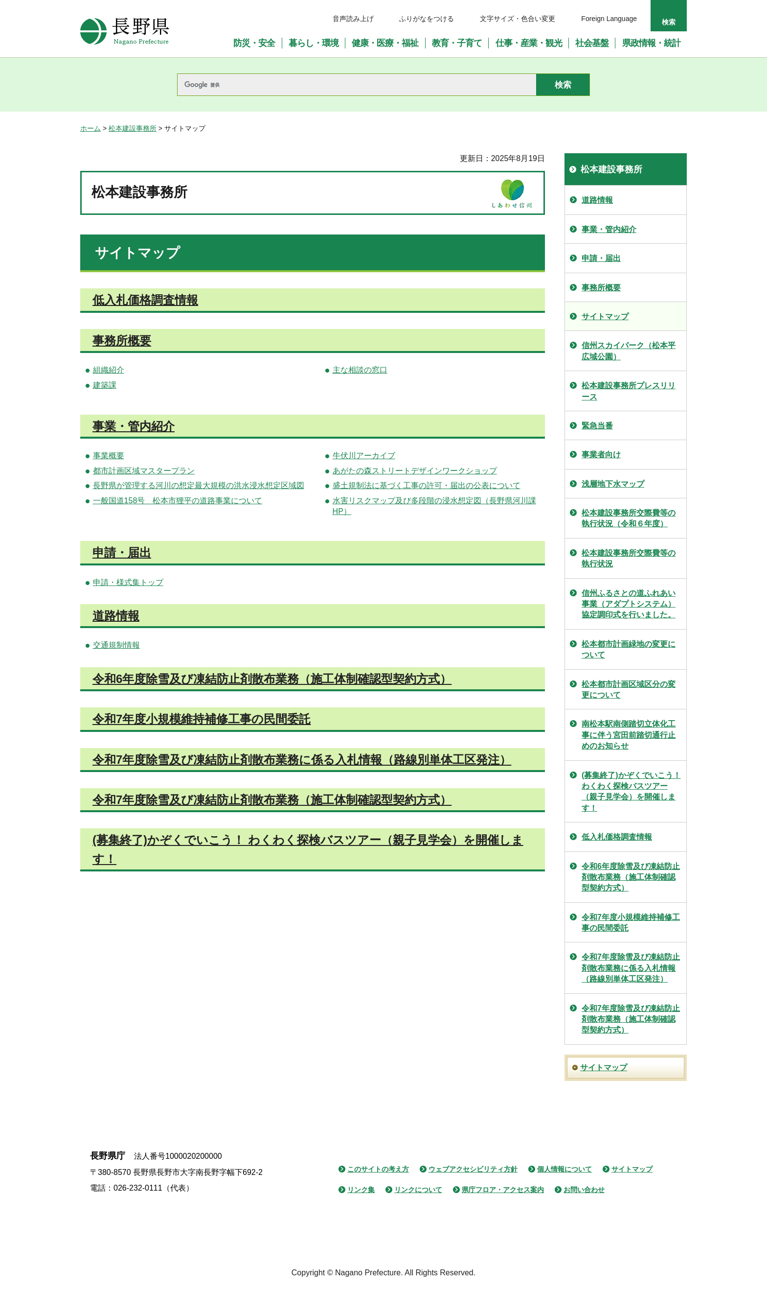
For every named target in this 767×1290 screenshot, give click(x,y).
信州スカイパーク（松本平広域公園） (629, 350)
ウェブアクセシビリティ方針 (473, 1169)
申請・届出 (121, 552)
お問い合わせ (584, 1190)
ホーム (90, 128)
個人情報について (564, 1169)
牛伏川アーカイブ (364, 455)
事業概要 (108, 455)
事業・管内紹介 (133, 426)
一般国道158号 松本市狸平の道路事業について (178, 500)
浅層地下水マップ (613, 484)
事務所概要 (121, 340)
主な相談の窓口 (360, 370)
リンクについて (418, 1190)
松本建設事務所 (133, 128)
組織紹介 (108, 370)
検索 (669, 22)
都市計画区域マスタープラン (144, 471)
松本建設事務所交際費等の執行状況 (629, 558)
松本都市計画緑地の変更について (629, 649)
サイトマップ (605, 316)
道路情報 (115, 615)
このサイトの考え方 (378, 1169)
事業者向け (601, 454)
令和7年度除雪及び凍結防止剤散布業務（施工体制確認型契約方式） (271, 799)
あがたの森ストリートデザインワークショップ (415, 471)
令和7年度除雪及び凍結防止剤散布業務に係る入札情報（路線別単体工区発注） (301, 759)
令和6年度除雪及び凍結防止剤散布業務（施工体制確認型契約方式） (271, 678)
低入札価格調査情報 (145, 299)
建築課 (104, 385)
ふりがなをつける (426, 19)
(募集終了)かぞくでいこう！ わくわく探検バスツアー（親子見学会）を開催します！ (631, 791)
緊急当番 (597, 426)
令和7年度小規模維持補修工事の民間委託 (201, 719)
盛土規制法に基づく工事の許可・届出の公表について (426, 485)
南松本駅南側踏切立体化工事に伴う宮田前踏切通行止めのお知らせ (629, 735)
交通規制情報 (116, 645)
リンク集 (361, 1190)
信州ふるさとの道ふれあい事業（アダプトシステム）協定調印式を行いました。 (629, 604)
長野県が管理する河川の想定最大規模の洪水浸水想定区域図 (198, 485)
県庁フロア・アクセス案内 (503, 1190)
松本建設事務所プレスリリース (629, 390)
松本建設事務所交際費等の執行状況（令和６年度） (629, 518)
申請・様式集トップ (128, 582)
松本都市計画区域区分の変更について (629, 689)
